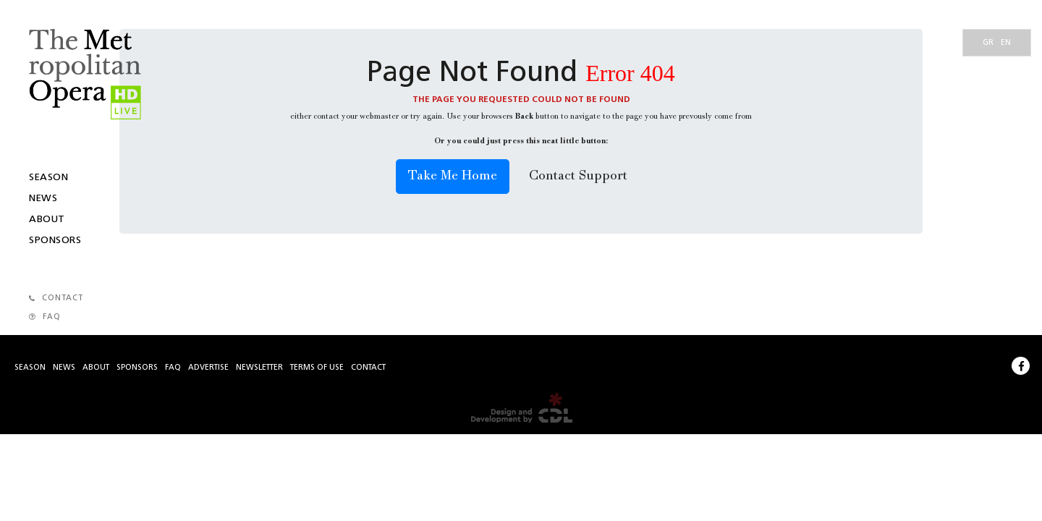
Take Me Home (452, 176)
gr (988, 43)
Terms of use (317, 368)
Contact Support (578, 176)
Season (48, 177)
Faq (173, 368)
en (1006, 43)
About (47, 219)
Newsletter (259, 368)
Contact (368, 368)
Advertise (208, 368)
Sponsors (55, 240)
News (43, 198)
